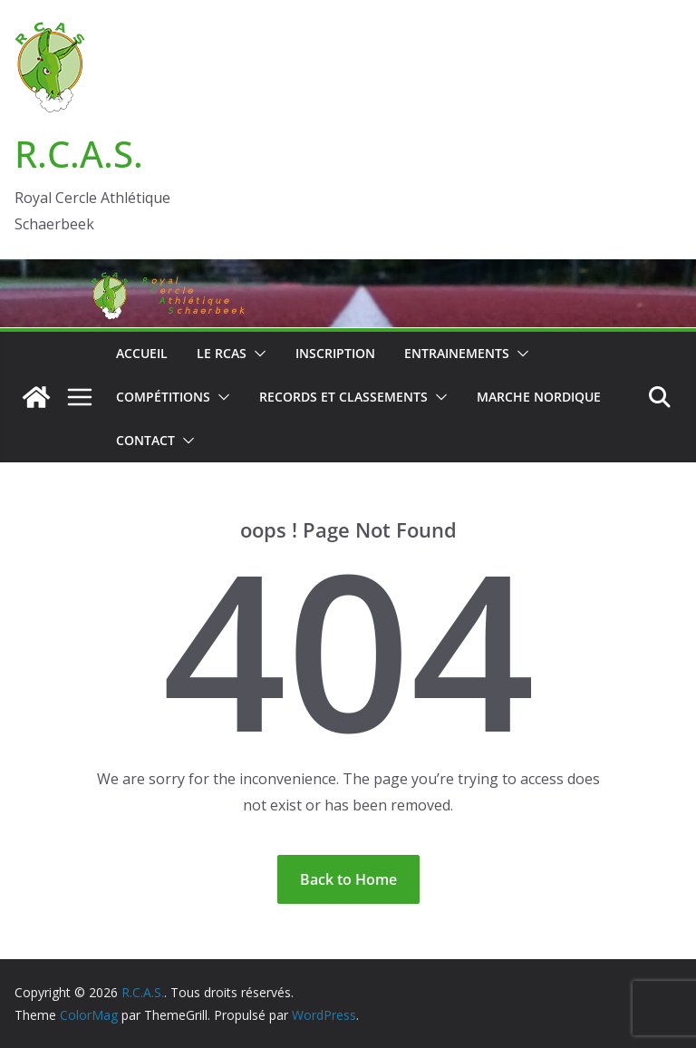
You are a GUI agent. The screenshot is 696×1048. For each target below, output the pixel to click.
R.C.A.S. (78, 154)
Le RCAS (221, 353)
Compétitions (163, 396)
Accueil (142, 353)
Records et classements (343, 396)
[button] (256, 353)
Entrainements (456, 353)
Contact (145, 440)
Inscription (335, 353)
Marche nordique (539, 396)
